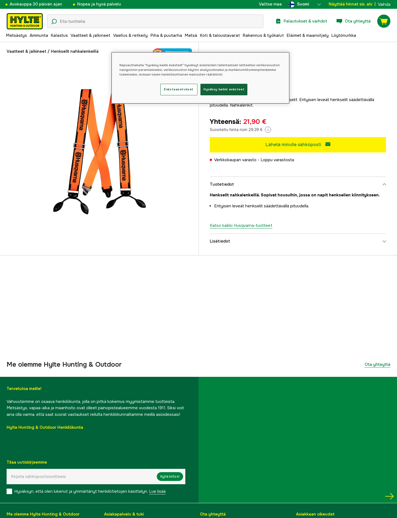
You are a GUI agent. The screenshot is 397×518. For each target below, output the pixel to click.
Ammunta (39, 35)
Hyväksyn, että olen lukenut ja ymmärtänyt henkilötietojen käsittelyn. (90, 491)
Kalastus (59, 35)
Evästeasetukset (179, 89)
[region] (200, 78)
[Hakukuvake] (54, 21)
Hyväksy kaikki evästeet (223, 89)
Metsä (191, 35)
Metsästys (16, 35)
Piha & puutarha (166, 35)
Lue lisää (157, 491)
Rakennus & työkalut (263, 35)
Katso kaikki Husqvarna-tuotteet (241, 225)
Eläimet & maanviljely (308, 35)
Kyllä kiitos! (170, 476)
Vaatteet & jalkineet (90, 35)
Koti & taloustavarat (220, 35)
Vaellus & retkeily (130, 35)
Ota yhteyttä (377, 364)
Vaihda (384, 4)
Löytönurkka (343, 35)
